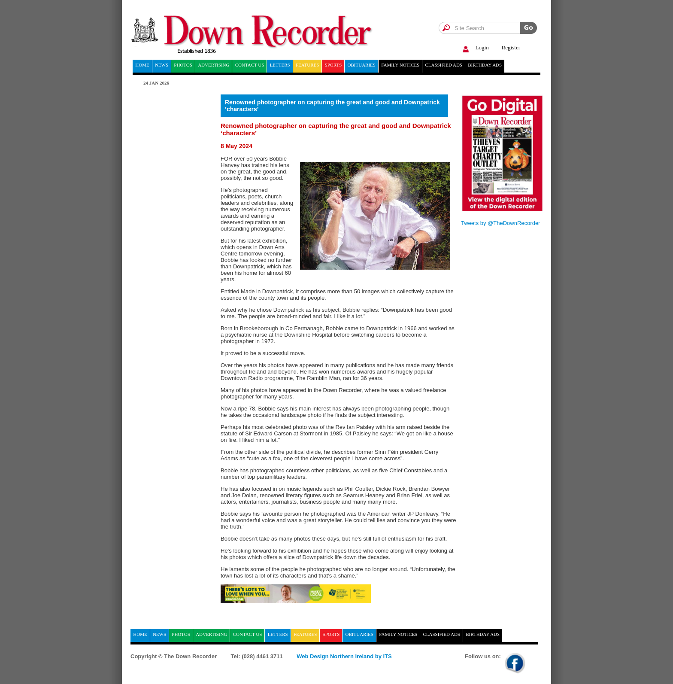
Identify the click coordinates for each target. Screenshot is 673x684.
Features (307, 64)
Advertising (213, 64)
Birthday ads (485, 64)
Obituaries (362, 64)
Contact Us (249, 64)
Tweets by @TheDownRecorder (500, 223)
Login (474, 48)
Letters (280, 64)
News (161, 64)
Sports (333, 64)
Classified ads (443, 64)
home (142, 64)
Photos (183, 64)
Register (511, 47)
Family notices (400, 64)
